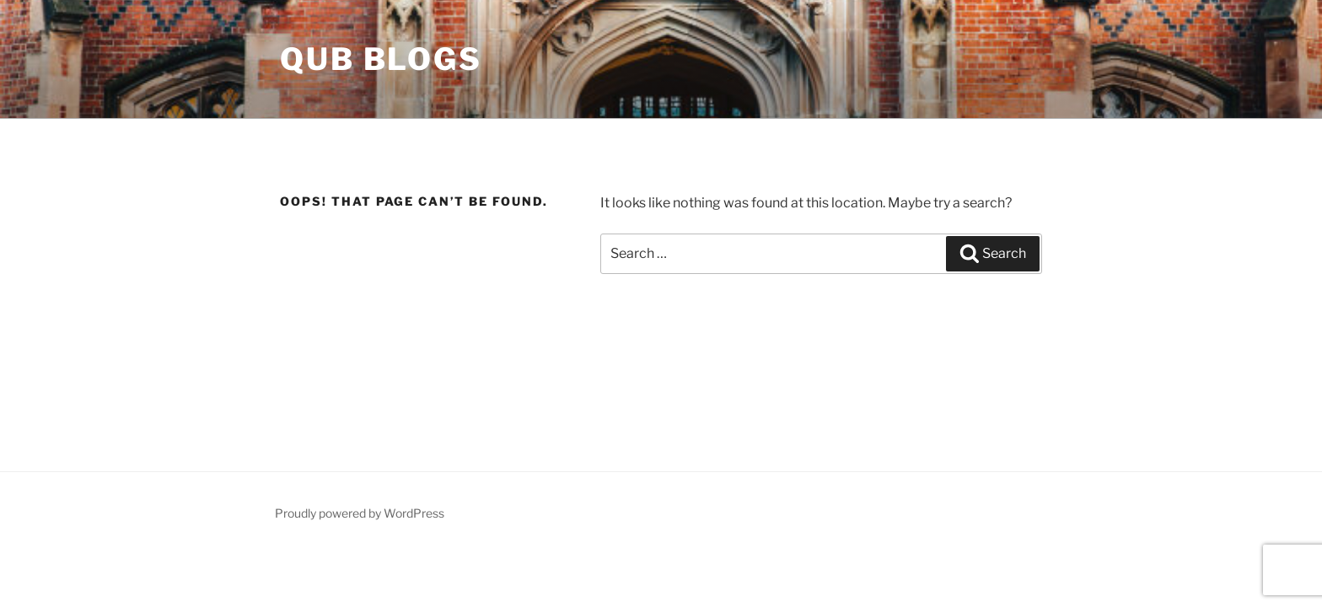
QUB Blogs (381, 59)
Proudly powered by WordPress (359, 513)
